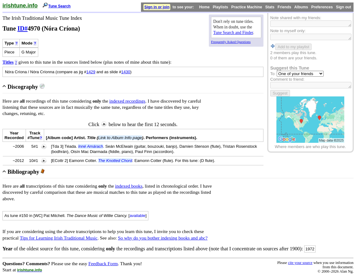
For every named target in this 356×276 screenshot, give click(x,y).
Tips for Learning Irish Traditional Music (58, 237)
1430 (125, 72)
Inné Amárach (90, 146)
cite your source (300, 263)
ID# (23, 28)
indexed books (129, 186)
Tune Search (59, 6)
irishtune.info (20, 5)
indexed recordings (127, 101)
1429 (90, 72)
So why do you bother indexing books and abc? (162, 237)
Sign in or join (157, 7)
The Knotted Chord (115, 160)
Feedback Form (103, 263)
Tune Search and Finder (233, 32)
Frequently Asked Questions (230, 42)
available (138, 215)
